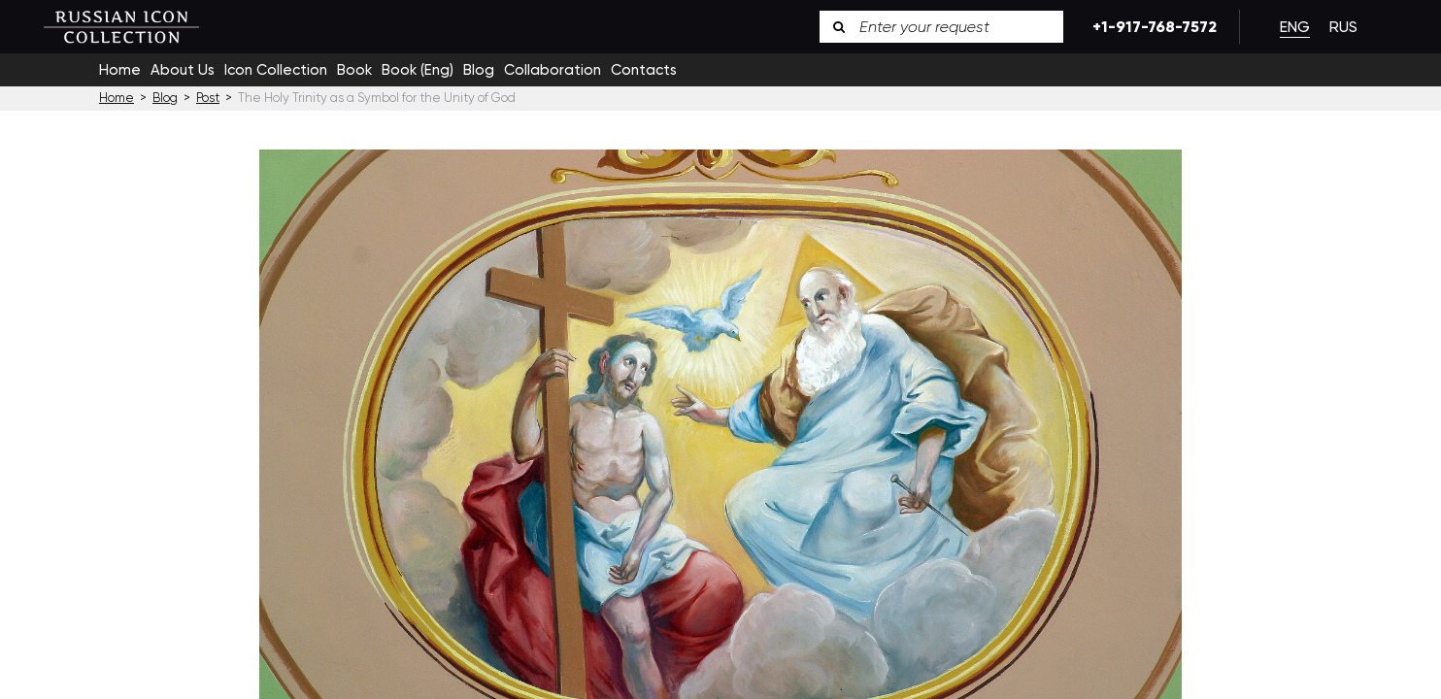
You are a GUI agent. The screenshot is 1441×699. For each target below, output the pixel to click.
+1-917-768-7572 (1151, 26)
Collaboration (552, 70)
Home (120, 70)
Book (354, 70)
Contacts (644, 70)
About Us (183, 70)
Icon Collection (275, 70)
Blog (478, 70)
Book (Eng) (417, 70)
